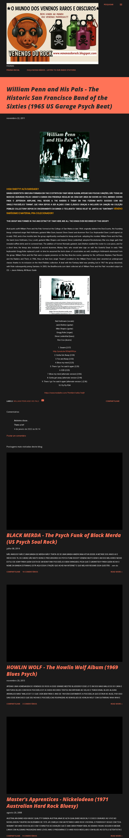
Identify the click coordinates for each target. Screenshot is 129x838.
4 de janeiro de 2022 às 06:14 (27, 429)
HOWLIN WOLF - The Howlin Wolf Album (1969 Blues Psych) (62, 670)
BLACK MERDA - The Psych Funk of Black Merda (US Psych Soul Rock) (64, 538)
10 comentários (30, 572)
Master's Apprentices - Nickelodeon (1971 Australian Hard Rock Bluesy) (57, 802)
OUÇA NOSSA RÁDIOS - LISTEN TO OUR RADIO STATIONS (51, 70)
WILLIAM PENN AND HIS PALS (26, 401)
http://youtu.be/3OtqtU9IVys (64, 351)
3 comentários (29, 704)
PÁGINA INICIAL (13, 70)
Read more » (116, 572)
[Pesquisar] (108, 4)
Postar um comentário (16, 436)
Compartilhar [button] (112, 401)
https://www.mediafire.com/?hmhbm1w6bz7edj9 (64, 393)
